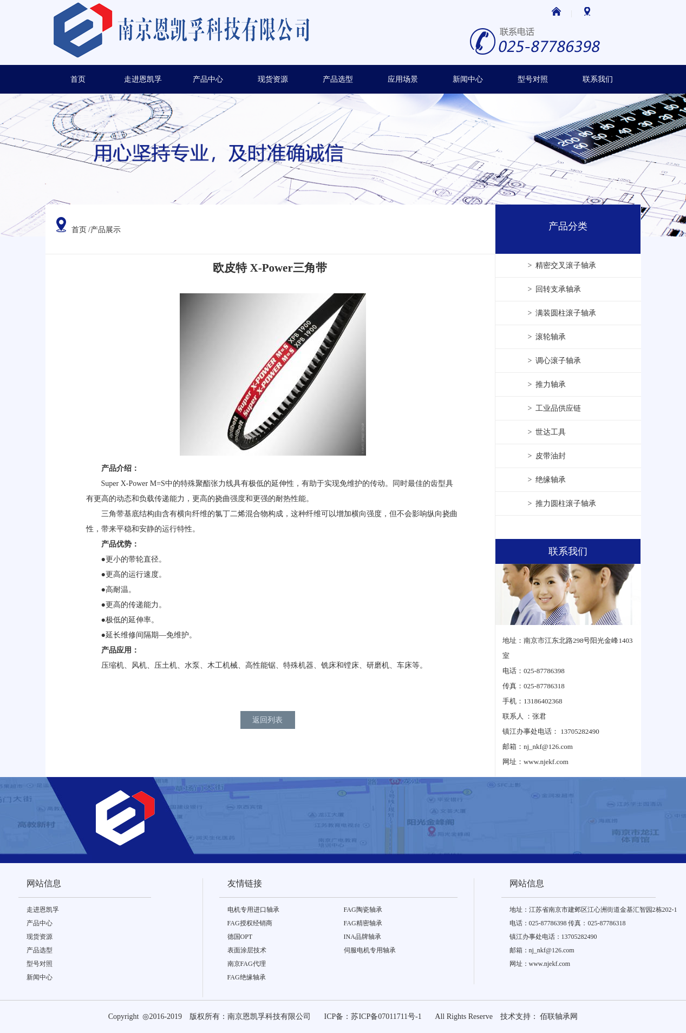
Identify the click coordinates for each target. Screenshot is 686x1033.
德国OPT (240, 936)
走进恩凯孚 (143, 79)
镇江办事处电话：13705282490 (553, 936)
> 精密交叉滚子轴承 (562, 265)
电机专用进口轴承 (253, 909)
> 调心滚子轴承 (555, 361)
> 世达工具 (547, 432)
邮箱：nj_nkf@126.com (541, 950)
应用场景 (403, 79)
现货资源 (273, 79)
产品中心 (208, 79)
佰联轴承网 (559, 1016)
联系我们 (598, 79)
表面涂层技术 (246, 950)
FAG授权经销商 (249, 923)
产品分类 (567, 226)
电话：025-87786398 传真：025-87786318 (567, 923)
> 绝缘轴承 (547, 480)
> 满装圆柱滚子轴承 (562, 313)
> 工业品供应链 (555, 408)
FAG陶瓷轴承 (363, 909)
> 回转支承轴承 (555, 289)
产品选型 (338, 79)
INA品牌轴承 (362, 936)
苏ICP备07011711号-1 (386, 1016)
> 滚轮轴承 (547, 337)
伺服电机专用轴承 (370, 950)
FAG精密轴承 (363, 923)
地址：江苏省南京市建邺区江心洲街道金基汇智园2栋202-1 (593, 909)
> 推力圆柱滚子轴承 (562, 503)
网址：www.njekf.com (540, 964)
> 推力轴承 (547, 384)
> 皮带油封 (547, 456)
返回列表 (267, 720)
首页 (78, 79)
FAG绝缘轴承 (246, 977)
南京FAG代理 (246, 964)
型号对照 (533, 79)
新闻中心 (468, 79)
